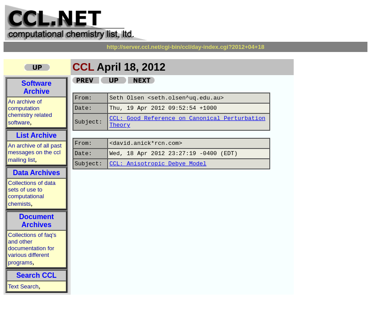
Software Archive (36, 87)
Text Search (23, 286)
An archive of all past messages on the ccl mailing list (35, 152)
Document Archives (36, 220)
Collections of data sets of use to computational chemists (32, 193)
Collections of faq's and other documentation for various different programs (32, 249)
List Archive (36, 135)
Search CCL (36, 275)
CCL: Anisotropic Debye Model (157, 163)
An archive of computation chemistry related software (30, 112)
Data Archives (36, 172)
